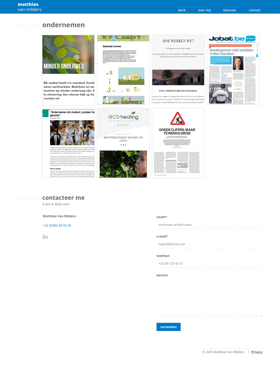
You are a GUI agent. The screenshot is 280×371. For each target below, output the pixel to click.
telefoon (209, 260)
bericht (209, 295)
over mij (204, 10)
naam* (209, 221)
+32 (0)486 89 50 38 (57, 225)
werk (182, 10)
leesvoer (229, 10)
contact (255, 10)
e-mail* (209, 240)
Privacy (256, 352)
